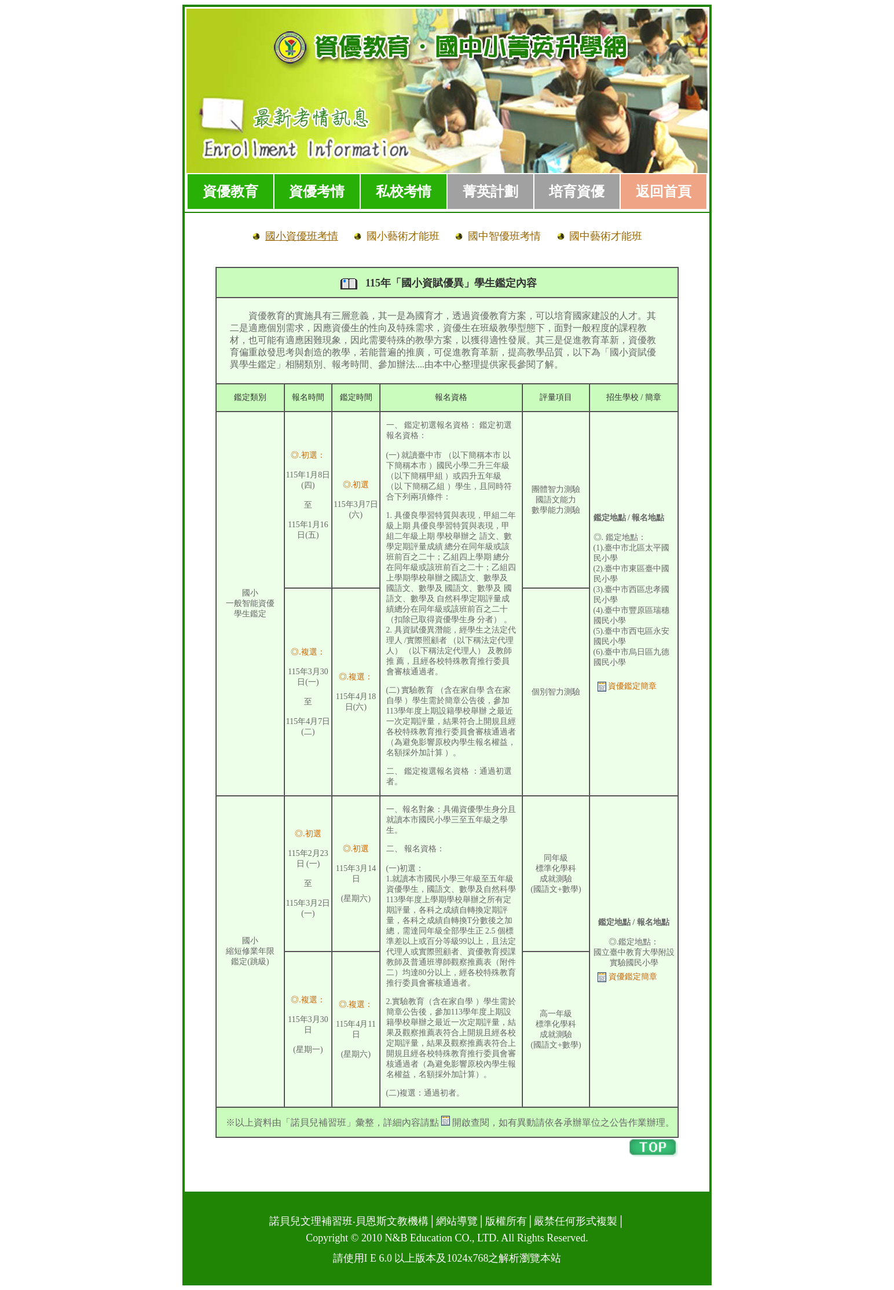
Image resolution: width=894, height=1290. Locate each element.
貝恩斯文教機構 (392, 1221)
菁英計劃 (490, 191)
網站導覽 (457, 1221)
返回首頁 (663, 191)
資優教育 (230, 191)
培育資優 (576, 191)
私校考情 (403, 191)
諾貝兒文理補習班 (311, 1221)
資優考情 (317, 191)
